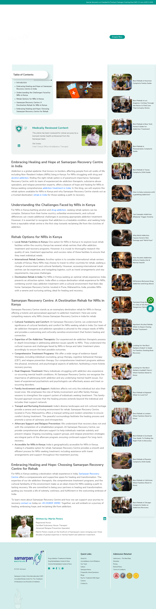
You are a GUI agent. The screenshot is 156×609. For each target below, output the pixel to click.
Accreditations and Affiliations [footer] (90, 561)
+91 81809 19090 (136, 37)
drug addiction (58, 210)
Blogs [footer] (82, 575)
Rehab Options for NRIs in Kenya (30, 99)
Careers (83, 581)
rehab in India (40, 194)
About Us (49, 37)
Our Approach (78, 37)
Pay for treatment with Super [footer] (90, 578)
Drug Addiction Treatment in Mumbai (59, 558)
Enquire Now (117, 37)
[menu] (150, 37)
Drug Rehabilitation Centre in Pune (59, 561)
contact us (26, 503)
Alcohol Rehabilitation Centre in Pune (60, 564)
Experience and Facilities (96, 37)
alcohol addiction (20, 177)
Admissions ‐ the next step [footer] (122, 558)
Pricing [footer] (115, 564)
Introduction (22, 82)
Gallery (83, 567)
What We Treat (63, 37)
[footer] (116, 575)
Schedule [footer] (116, 561)
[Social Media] (150, 308)
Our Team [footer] (84, 564)
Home (39, 37)
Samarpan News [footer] (86, 570)
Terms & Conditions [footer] (119, 570)
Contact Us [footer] (84, 583)
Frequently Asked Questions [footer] (90, 572)
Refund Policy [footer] (117, 567)
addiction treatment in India (57, 188)
